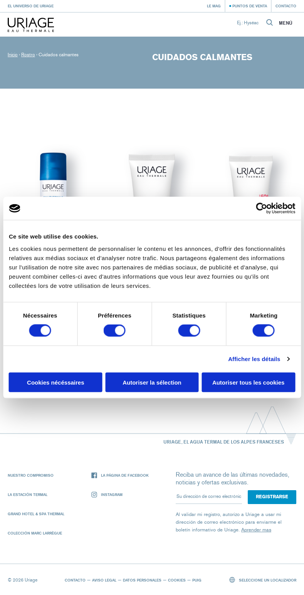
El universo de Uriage (31, 5)
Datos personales (142, 580)
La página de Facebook (120, 475)
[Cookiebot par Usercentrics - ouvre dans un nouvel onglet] (261, 208)
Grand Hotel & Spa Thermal (36, 513)
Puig (197, 580)
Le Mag (214, 5)
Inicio (13, 54)
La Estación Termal (27, 494)
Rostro (28, 54)
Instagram (107, 494)
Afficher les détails (254, 359)
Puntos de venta (249, 5)
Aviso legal (104, 580)
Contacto (285, 5)
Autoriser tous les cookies (248, 382)
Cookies (177, 580)
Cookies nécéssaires (55, 382)
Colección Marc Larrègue (35, 533)
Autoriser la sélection (152, 382)
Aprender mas (256, 530)
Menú (285, 23)
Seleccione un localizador (263, 580)
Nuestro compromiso (31, 475)
